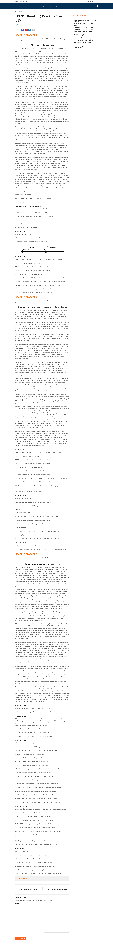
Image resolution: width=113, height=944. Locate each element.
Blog (79, 6)
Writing (55, 6)
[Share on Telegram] (29, 30)
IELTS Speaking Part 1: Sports (82, 35)
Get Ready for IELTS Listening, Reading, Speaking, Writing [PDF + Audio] (85, 39)
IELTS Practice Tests (43, 25)
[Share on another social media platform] (33, 30)
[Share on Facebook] (22, 30)
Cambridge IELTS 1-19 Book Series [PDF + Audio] (85, 20)
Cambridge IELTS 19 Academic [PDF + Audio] (84, 24)
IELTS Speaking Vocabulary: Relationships (82, 46)
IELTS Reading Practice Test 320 (83, 37)
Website (46, 931)
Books (75, 6)
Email (17, 931)
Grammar (61, 6)
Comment (18, 904)
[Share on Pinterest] (26, 30)
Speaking (48, 6)
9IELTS (21, 25)
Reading (41, 6)
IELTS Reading (21, 11)
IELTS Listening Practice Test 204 (83, 27)
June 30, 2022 (28, 25)
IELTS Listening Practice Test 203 (83, 29)
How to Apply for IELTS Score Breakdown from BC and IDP (82, 43)
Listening (35, 6)
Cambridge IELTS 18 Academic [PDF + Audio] (84, 32)
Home (16, 11)
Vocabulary (68, 6)
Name (17, 924)
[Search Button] (96, 6)
